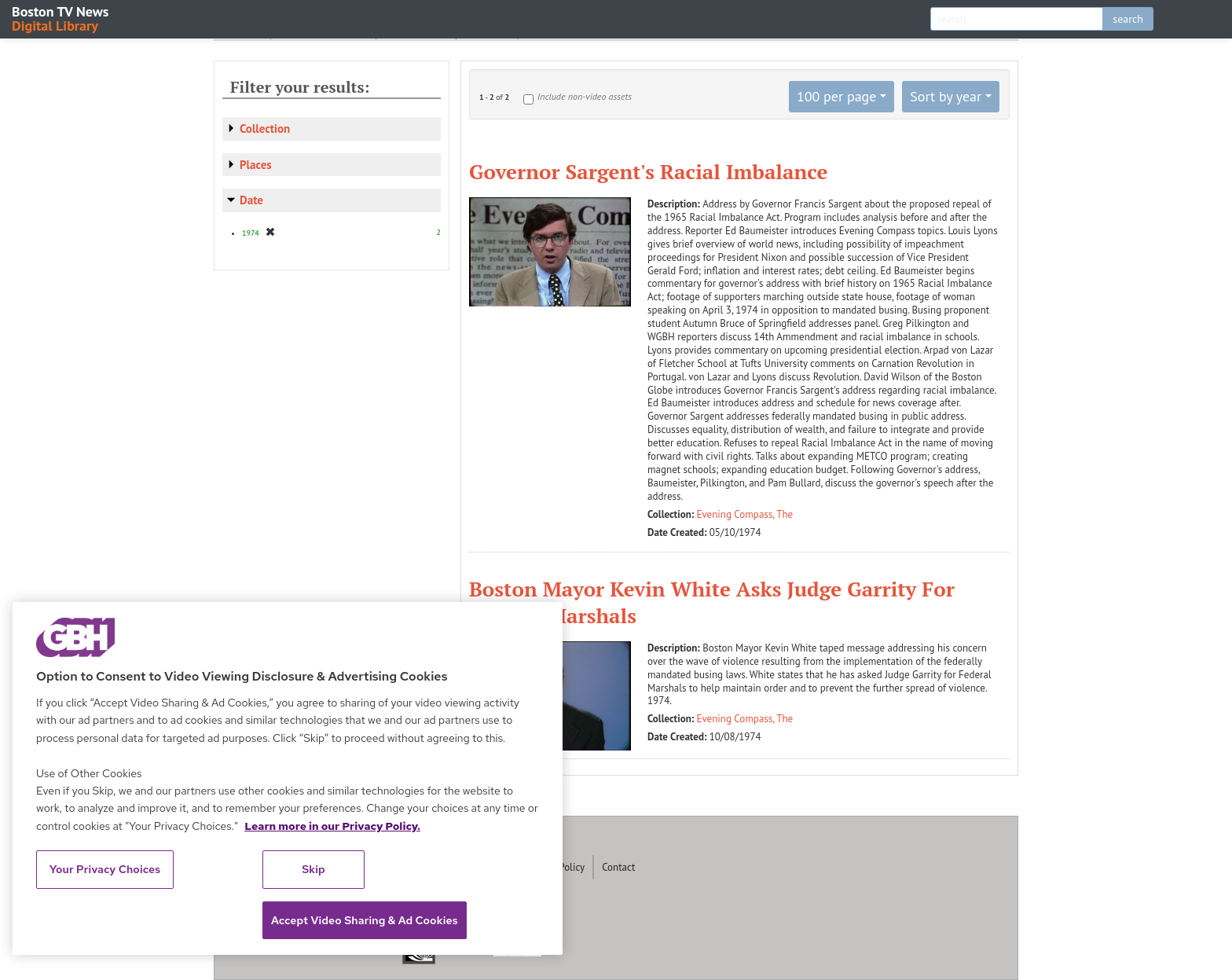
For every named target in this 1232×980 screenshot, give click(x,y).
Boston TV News (61, 17)
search (1128, 19)
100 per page (837, 96)
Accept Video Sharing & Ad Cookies (364, 920)
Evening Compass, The (745, 514)
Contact (618, 867)
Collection (265, 128)
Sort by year (945, 96)
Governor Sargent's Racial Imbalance (648, 171)
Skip (313, 869)
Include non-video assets (584, 96)
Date (251, 200)
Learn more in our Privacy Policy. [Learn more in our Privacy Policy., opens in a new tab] (332, 826)
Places (256, 164)
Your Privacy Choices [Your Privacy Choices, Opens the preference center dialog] (105, 869)
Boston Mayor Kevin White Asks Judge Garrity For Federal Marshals (712, 602)
